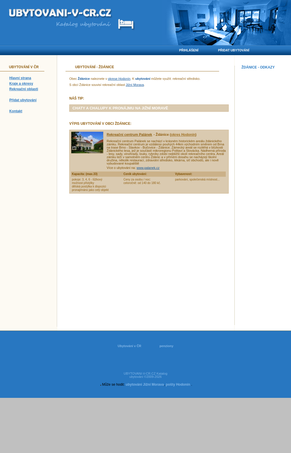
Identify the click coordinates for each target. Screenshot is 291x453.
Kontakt (15, 111)
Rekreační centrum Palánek (129, 135)
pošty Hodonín (178, 384)
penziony (166, 346)
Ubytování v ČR (129, 346)
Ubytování (85, 67)
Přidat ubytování (23, 100)
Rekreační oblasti (23, 89)
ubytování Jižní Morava (145, 384)
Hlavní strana (20, 78)
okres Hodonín (183, 135)
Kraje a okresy (21, 84)
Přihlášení (189, 50)
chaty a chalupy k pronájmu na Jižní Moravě (120, 108)
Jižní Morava (135, 84)
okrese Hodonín (119, 78)
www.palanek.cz (148, 167)
